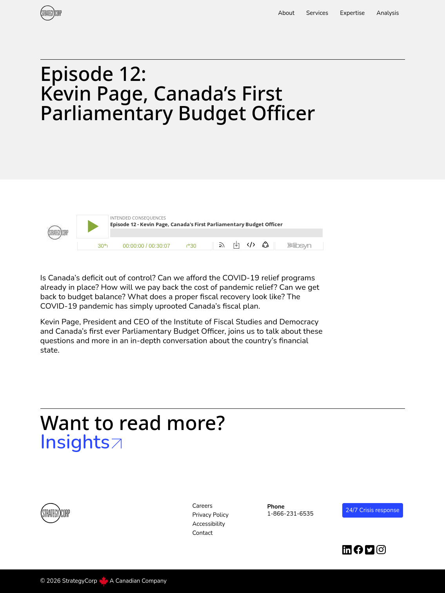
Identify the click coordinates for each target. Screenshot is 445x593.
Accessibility (209, 524)
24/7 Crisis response (373, 510)
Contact (203, 533)
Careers (203, 506)
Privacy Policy (211, 515)
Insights (81, 442)
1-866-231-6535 (290, 514)
